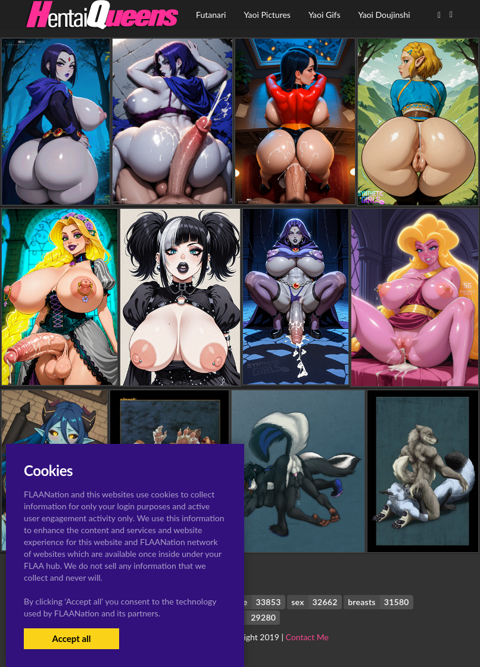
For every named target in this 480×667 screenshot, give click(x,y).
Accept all (71, 638)
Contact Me (307, 637)
